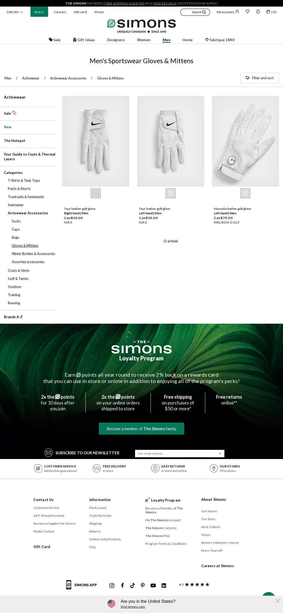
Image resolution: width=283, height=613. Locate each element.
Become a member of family (141, 428)
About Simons (213, 499)
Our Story (208, 519)
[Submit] (220, 453)
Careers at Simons (217, 565)
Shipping (95, 523)
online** (229, 400)
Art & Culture (210, 527)
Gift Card (41, 546)
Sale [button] (55, 40)
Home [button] (188, 40)
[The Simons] (141, 347)
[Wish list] (247, 12)
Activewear (14, 97)
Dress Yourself (211, 550)
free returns (165, 3)
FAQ (92, 547)
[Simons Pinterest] (142, 586)
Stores (39, 12)
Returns (95, 531)
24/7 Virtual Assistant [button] (48, 516)
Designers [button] (116, 40)
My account (228, 12)
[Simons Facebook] (122, 586)
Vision (99, 12)
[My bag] (271, 13)
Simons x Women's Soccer (220, 543)
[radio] (95, 193)
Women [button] (144, 40)
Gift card (80, 12)
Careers (60, 12)
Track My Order (100, 516)
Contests (161, 528)
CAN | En (13, 12)
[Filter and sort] (259, 78)
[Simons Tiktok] (132, 586)
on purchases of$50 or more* (178, 402)
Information (100, 499)
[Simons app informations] (83, 587)
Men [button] (167, 40)
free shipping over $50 (125, 3)
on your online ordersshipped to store (118, 402)
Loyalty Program (141, 358)
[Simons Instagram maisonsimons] (112, 586)
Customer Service (46, 508)
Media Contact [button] (43, 531)
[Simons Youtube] (153, 586)
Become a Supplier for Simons (54, 523)
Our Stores (209, 511)
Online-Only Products (105, 539)
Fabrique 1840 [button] (219, 40)
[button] (195, 13)
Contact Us (43, 499)
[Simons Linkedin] (163, 586)
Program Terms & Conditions (166, 544)
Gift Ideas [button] (84, 40)
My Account (97, 508)
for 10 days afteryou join (58, 402)
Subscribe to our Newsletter (81, 452)
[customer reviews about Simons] (193, 584)
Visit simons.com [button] (133, 607)
